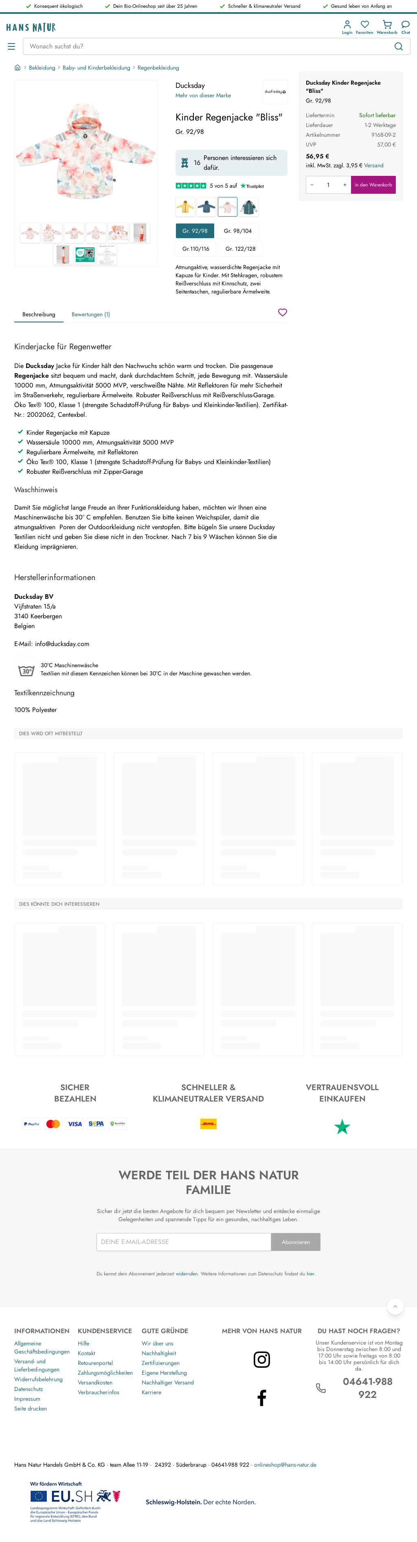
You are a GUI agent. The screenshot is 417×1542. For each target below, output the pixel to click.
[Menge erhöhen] (345, 185)
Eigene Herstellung (164, 1373)
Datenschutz (28, 1389)
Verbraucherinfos (98, 1392)
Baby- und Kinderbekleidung (96, 68)
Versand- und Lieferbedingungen (36, 1365)
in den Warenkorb (373, 184)
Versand (374, 165)
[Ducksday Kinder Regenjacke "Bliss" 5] (118, 233)
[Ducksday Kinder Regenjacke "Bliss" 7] (63, 255)
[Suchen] (398, 46)
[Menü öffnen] (11, 46)
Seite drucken (30, 1408)
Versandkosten (95, 1382)
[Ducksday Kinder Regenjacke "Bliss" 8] (85, 255)
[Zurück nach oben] (395, 1306)
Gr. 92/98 (195, 231)
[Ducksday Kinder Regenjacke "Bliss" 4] (96, 233)
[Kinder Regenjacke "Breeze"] (249, 207)
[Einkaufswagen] (387, 27)
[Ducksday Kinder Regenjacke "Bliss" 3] (74, 233)
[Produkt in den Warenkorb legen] (328, 185)
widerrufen (187, 1273)
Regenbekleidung (158, 68)
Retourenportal (95, 1363)
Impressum (27, 1399)
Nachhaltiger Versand (168, 1382)
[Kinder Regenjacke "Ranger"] (206, 207)
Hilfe (83, 1343)
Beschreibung (38, 314)
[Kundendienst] (405, 27)
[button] (347, 27)
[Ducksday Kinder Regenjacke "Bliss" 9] (107, 255)
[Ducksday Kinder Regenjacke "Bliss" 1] (86, 151)
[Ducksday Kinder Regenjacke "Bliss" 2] (52, 233)
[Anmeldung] (347, 27)
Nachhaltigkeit (159, 1353)
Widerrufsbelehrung (38, 1379)
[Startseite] (18, 67)
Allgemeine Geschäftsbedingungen (42, 1347)
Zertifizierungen (161, 1363)
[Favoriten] (364, 27)
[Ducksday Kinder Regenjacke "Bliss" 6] (140, 233)
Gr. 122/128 (241, 249)
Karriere (151, 1392)
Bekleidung (42, 68)
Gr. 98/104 (238, 231)
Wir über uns (157, 1343)
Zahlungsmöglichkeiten (105, 1373)
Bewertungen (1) (91, 314)
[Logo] (31, 27)
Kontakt (86, 1353)
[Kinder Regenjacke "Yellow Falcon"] (185, 207)
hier (310, 1273)
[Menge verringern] (312, 185)
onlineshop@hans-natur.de (285, 1465)
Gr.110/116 (195, 249)
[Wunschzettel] (283, 312)
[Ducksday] (275, 92)
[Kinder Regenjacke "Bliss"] (227, 207)
